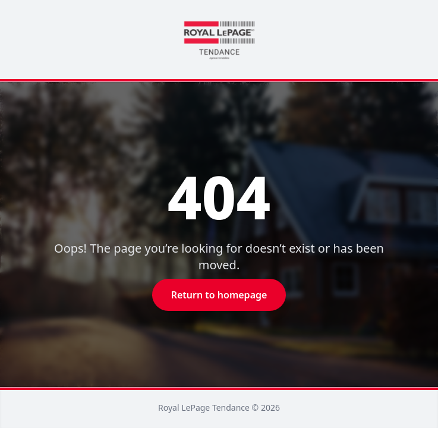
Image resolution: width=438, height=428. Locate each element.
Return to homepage (219, 294)
